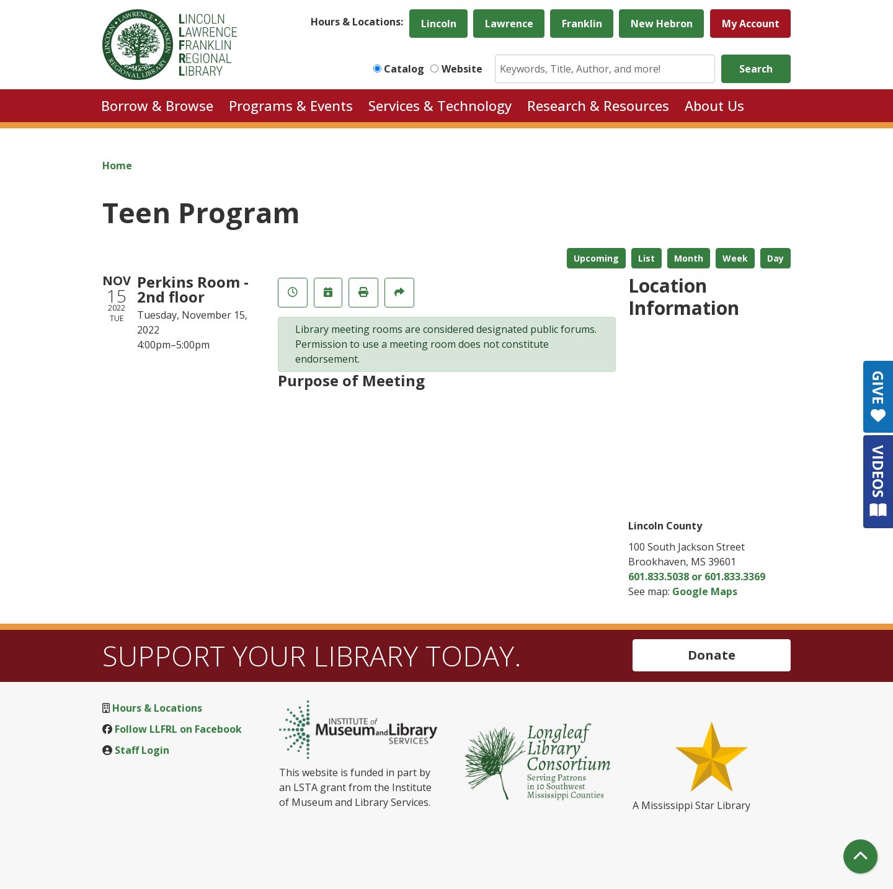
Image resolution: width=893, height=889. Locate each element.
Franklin (582, 23)
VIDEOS (878, 481)
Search (756, 69)
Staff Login (142, 750)
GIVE (878, 397)
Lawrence (509, 23)
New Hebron (662, 23)
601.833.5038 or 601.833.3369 (696, 576)
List (646, 258)
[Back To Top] (860, 856)
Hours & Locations (157, 708)
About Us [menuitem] (714, 105)
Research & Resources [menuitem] (598, 105)
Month (688, 258)
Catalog (404, 69)
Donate (711, 655)
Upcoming (596, 258)
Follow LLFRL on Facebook (178, 729)
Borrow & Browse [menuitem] (157, 105)
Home (117, 165)
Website (462, 69)
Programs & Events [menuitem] (291, 105)
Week (735, 258)
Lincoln (438, 23)
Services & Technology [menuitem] (440, 105)
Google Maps (704, 591)
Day (775, 258)
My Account (751, 23)
